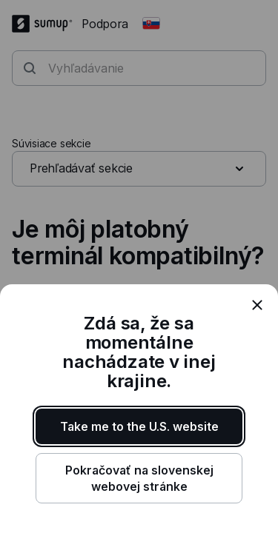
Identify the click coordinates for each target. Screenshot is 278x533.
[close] (257, 305)
